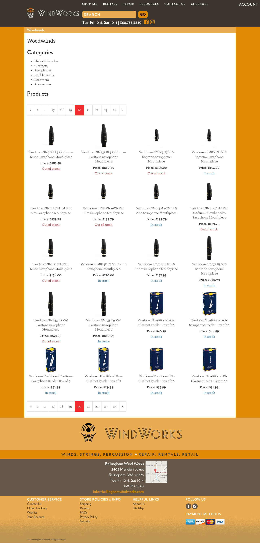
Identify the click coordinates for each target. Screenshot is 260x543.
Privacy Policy (89, 517)
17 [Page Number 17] (54, 110)
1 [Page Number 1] (39, 110)
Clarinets (40, 66)
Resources (149, 4)
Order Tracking (37, 508)
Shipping (85, 504)
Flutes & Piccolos (46, 61)
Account (248, 4)
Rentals (110, 4)
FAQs (83, 512)
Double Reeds (44, 75)
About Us (139, 504)
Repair (128, 4)
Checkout (200, 4)
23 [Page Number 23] (107, 110)
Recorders (41, 79)
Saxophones (43, 70)
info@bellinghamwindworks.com (118, 491)
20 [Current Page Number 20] (81, 111)
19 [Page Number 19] (72, 110)
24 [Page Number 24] (116, 110)
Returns (85, 508)
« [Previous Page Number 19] (32, 111)
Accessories (42, 84)
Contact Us (174, 4)
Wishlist (32, 512)
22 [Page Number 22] (98, 110)
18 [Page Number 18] (63, 110)
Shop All (90, 4)
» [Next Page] (124, 111)
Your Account (35, 517)
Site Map (138, 508)
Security (85, 521)
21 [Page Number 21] (90, 110)
